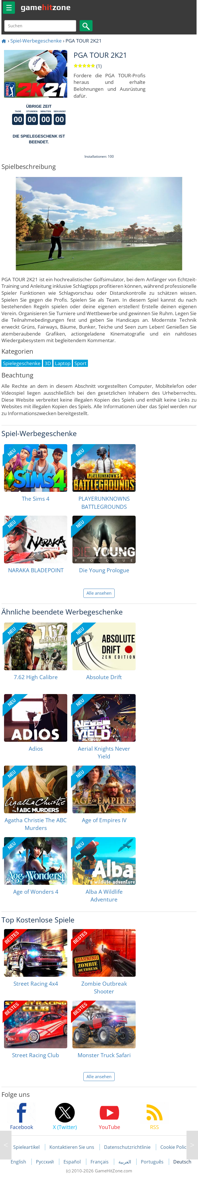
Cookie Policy (174, 1147)
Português (153, 1162)
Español (73, 1162)
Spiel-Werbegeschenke (36, 40)
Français (100, 1162)
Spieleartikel (26, 1147)
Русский (45, 1162)
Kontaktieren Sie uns (71, 1147)
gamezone (46, 7)
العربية (125, 1162)
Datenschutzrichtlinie (127, 1147)
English (19, 1162)
